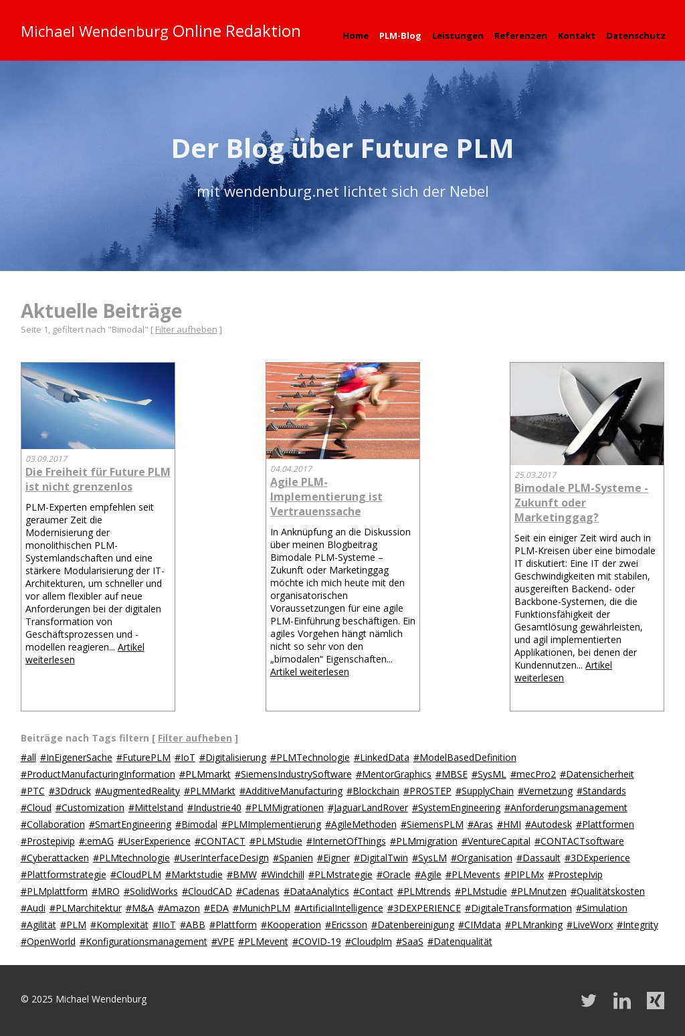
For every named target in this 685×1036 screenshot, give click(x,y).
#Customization (90, 807)
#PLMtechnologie (131, 857)
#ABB (192, 924)
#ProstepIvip (575, 874)
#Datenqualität (459, 941)
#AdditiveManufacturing (290, 790)
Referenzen (520, 35)
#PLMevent (263, 941)
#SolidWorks (151, 891)
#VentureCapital (496, 841)
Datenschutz (636, 35)
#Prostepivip (48, 841)
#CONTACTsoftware (579, 841)
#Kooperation (291, 924)
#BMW (242, 874)
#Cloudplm (368, 941)
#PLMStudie (276, 841)
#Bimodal (196, 824)
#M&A (140, 907)
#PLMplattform (54, 891)
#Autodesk (548, 824)
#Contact (373, 891)
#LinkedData (381, 757)
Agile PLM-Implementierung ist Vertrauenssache (326, 496)
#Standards (601, 790)
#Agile (428, 874)
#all (28, 757)
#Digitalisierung (232, 757)
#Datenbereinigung (412, 924)
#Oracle (394, 874)
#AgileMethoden (361, 824)
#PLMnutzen (539, 891)
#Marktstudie (194, 874)
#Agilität (38, 924)
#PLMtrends (424, 891)
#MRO (106, 891)
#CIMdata (479, 924)
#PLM (73, 924)
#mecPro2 (533, 774)
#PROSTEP (427, 790)
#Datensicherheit (597, 774)
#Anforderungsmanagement (565, 807)
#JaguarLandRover (368, 807)
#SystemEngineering (456, 807)
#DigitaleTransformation (518, 907)
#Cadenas (258, 891)
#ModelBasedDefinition (464, 757)
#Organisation (481, 857)
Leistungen (458, 35)
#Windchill (282, 874)
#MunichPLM (261, 907)
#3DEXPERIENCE (424, 907)
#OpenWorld (48, 941)
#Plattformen (605, 824)
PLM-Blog (400, 35)
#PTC (33, 790)
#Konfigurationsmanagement (143, 941)
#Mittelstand (155, 807)
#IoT (185, 757)
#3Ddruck (70, 790)
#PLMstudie (481, 891)
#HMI (509, 824)
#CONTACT (220, 841)
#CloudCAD (207, 891)
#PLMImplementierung (271, 824)
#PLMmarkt (205, 774)
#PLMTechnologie (310, 757)
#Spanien (293, 857)
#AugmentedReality (137, 790)
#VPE (222, 941)
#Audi (33, 907)
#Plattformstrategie (63, 874)
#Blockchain (373, 790)
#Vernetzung (545, 790)
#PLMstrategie (340, 874)
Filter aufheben (186, 329)
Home (355, 35)
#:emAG (96, 841)
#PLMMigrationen (285, 807)
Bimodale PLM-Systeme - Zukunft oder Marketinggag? (581, 503)
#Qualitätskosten (608, 891)
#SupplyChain (485, 790)
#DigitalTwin (381, 857)
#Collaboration (53, 824)
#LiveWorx (590, 924)
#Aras (480, 824)
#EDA (216, 907)
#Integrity (637, 924)
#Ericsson (346, 924)
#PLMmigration (424, 841)
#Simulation (601, 907)
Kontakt (576, 35)
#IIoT (164, 924)
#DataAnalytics (316, 891)
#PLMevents (473, 874)
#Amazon (179, 907)
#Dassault (538, 857)
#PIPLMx (524, 874)
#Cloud (36, 807)
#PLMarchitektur (86, 907)
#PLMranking (534, 924)
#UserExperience (154, 841)
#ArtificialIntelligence (338, 907)
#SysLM (429, 857)
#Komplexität (119, 924)
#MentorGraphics (393, 774)
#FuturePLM (143, 757)
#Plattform (233, 924)
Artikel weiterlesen (309, 671)
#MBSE (451, 774)
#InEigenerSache (76, 757)
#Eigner (333, 857)
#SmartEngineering (130, 824)
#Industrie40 (214, 807)
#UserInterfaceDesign (221, 857)
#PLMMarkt (209, 790)
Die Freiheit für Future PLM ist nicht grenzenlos (98, 479)
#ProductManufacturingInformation (98, 774)
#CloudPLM (135, 874)
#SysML (489, 774)
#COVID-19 (316, 941)
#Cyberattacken (55, 857)
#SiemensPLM (432, 824)
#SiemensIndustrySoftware (293, 774)
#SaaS (409, 941)
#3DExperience (597, 857)
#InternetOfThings (346, 841)
